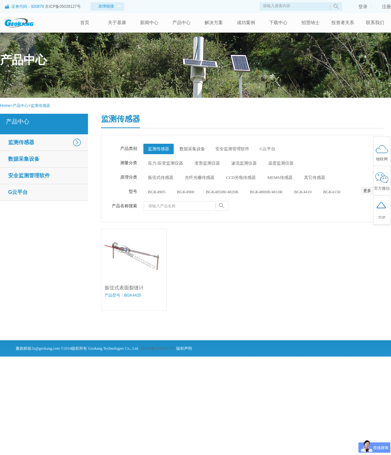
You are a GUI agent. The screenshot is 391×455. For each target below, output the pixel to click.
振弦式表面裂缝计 (124, 287)
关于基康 (117, 22)
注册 (383, 6)
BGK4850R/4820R (222, 191)
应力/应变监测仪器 (165, 163)
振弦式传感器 (160, 177)
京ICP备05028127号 (62, 6)
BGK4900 (185, 191)
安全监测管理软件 (29, 175)
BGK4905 (156, 191)
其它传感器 (314, 177)
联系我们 (375, 22)
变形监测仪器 (207, 163)
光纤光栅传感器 (199, 177)
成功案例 (246, 22)
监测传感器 (40, 105)
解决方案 (214, 22)
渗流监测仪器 (244, 163)
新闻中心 (149, 22)
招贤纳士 (310, 22)
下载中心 (278, 22)
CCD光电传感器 (241, 177)
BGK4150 (331, 191)
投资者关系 (342, 22)
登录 (360, 6)
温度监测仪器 (281, 163)
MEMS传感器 (279, 177)
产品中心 (181, 22)
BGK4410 (302, 191)
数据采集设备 (23, 159)
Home (5, 105)
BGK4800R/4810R (266, 191)
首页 (84, 22)
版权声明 (184, 348)
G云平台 (18, 192)
